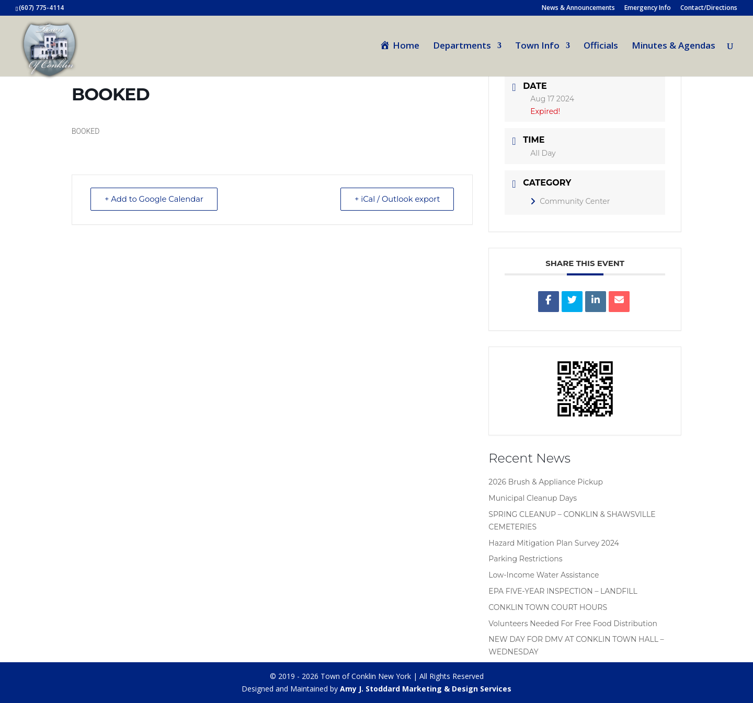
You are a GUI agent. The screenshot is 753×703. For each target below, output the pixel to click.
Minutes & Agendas (673, 46)
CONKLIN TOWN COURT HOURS (547, 607)
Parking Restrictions (525, 558)
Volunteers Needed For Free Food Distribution (572, 623)
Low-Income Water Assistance (543, 575)
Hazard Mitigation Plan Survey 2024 (553, 543)
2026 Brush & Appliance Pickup (545, 482)
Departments (462, 46)
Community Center (570, 201)
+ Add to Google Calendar (156, 199)
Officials (601, 46)
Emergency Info (647, 8)
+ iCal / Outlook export (395, 199)
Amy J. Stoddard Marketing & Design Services (425, 689)
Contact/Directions (708, 8)
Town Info (537, 46)
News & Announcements (578, 8)
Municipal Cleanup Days (532, 498)
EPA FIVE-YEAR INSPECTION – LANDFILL (562, 591)
